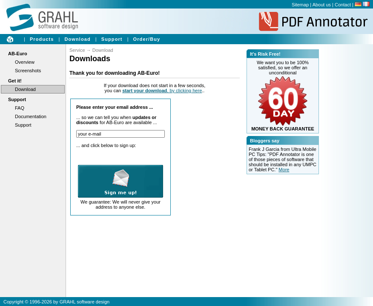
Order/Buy (147, 39)
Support (112, 39)
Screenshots (28, 70)
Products (42, 39)
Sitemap (300, 4)
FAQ (19, 107)
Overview (24, 62)
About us (322, 4)
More (283, 169)
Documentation (30, 116)
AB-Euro (17, 53)
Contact (343, 4)
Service (77, 50)
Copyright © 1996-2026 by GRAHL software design (56, 301)
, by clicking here (162, 90)
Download (77, 39)
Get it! (15, 80)
